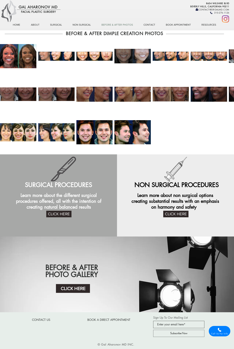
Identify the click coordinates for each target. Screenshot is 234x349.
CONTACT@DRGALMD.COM (213, 9)
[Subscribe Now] (178, 333)
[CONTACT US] (41, 320)
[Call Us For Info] (219, 331)
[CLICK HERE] (58, 214)
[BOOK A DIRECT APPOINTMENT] (108, 320)
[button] (37, 25)
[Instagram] (225, 18)
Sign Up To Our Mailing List (170, 317)
